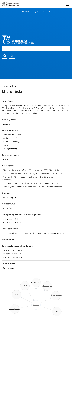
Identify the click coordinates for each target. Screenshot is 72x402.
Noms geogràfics (10, 197)
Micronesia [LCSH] (11, 219)
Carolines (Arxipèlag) (12, 134)
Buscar (4, 56)
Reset (12, 56)
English (36, 11)
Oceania (6, 124)
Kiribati (6, 159)
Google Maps (8, 268)
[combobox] (36, 48)
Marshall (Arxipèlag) (11, 141)
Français (46, 11)
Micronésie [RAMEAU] (12, 222)
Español (25, 11)
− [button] (6, 279)
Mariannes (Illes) (10, 138)
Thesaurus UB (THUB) (26, 39)
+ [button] (6, 275)
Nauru (5, 145)
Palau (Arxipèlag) (10, 148)
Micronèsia (7, 208)
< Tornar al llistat (9, 86)
